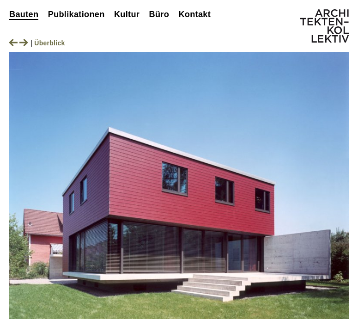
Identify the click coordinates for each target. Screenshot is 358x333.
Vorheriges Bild (13, 42)
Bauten (23, 14)
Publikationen (76, 14)
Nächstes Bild (23, 42)
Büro (159, 14)
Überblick (49, 43)
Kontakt (194, 14)
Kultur (127, 14)
